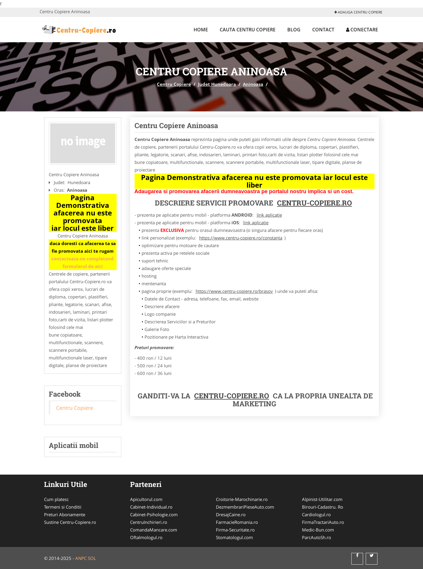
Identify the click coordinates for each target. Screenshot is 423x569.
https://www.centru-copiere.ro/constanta (240, 238)
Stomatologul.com (234, 537)
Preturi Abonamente (64, 514)
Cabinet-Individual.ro (151, 507)
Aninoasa (253, 84)
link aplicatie (269, 215)
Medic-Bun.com (318, 530)
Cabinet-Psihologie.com (154, 514)
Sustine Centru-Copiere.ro (70, 522)
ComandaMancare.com (153, 530)
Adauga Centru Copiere (358, 12)
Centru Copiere (174, 84)
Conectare (362, 29)
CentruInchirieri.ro (148, 522)
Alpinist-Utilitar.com (322, 499)
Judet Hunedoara (217, 84)
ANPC (81, 558)
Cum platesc (56, 499)
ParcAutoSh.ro (316, 537)
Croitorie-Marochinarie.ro (242, 499)
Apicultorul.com (146, 499)
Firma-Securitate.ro (235, 530)
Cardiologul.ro (316, 514)
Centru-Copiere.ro (314, 203)
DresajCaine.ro (231, 514)
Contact (323, 29)
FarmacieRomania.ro (237, 522)
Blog (294, 29)
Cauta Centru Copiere (248, 29)
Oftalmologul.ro (146, 537)
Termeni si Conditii (62, 507)
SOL (92, 558)
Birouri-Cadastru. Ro (322, 507)
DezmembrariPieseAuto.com (245, 507)
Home (201, 29)
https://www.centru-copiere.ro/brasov (234, 291)
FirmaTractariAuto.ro (323, 522)
